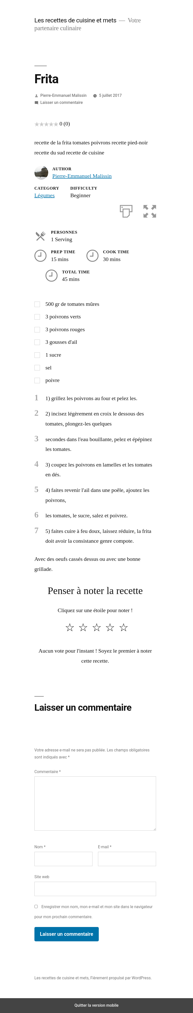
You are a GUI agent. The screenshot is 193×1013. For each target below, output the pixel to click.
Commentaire (47, 771)
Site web (41, 876)
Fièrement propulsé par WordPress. (121, 978)
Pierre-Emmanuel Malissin (63, 95)
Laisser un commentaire (61, 102)
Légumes (44, 195)
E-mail (105, 847)
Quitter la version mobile (96, 1005)
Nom (39, 847)
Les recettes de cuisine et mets (75, 20)
